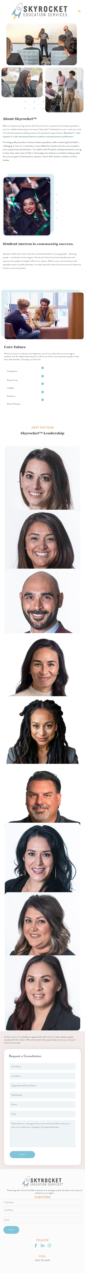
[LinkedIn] (43, 1247)
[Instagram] (49, 1247)
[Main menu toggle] (79, 12)
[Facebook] (36, 1247)
